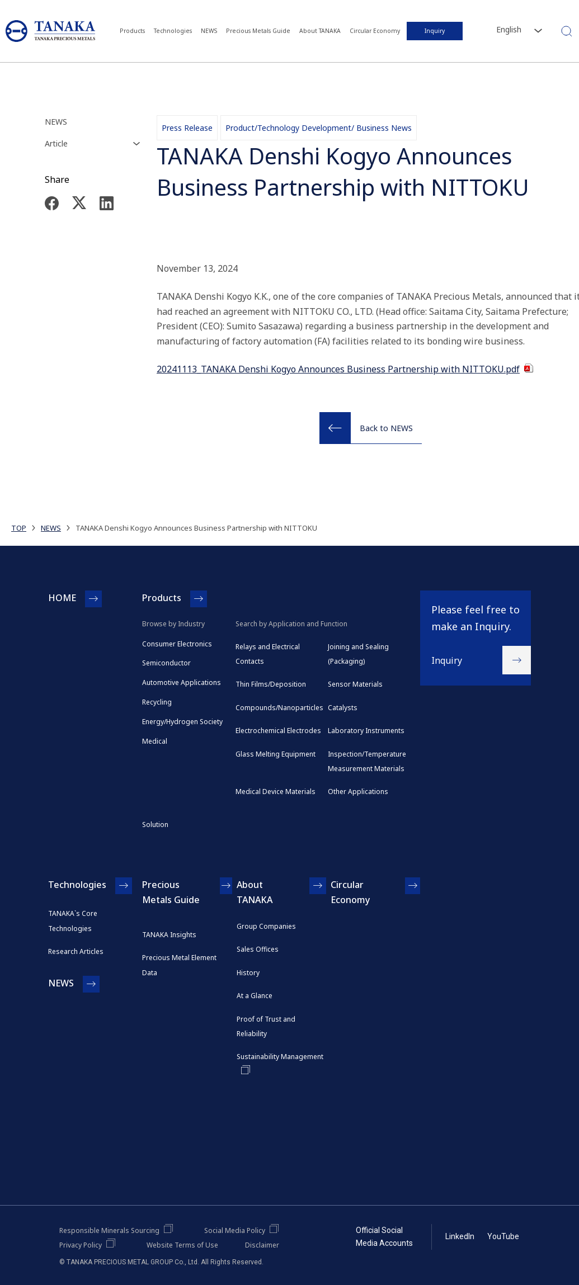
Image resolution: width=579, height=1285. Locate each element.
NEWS (211, 31)
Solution (155, 824)
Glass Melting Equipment (276, 754)
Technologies (175, 31)
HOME (62, 598)
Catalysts (342, 707)
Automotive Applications (181, 682)
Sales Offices (258, 949)
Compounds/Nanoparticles (279, 707)
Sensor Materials (355, 684)
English (508, 29)
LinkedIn (459, 1236)
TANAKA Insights (169, 934)
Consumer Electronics (177, 644)
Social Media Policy (234, 1230)
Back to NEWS (386, 428)
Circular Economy (375, 31)
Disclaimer (262, 1245)
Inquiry (435, 31)
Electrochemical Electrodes (278, 730)
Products (135, 31)
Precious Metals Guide (259, 31)
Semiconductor (166, 663)
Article (56, 143)
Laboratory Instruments (366, 730)
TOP (18, 528)
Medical (154, 741)
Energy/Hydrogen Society (182, 721)
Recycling (157, 702)
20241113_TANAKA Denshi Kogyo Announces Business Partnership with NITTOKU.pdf (338, 369)
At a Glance (254, 995)
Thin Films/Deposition (271, 684)
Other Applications (358, 791)
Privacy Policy (80, 1245)
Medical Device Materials (276, 791)
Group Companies (266, 926)
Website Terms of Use (182, 1245)
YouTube (503, 1236)
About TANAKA (320, 31)
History (248, 972)
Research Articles (75, 951)
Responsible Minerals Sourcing (109, 1230)
